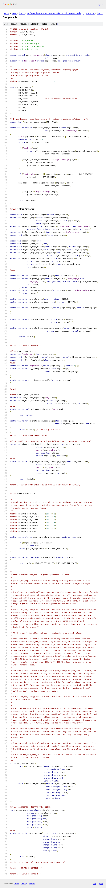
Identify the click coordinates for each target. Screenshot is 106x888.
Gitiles (16, 883)
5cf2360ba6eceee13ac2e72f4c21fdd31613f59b (54, 13)
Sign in (100, 4)
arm (14, 13)
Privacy (24, 883)
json (101, 883)
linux (22, 13)
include (90, 13)
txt (94, 883)
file (59, 24)
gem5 (6, 13)
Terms (32, 883)
